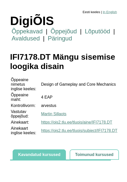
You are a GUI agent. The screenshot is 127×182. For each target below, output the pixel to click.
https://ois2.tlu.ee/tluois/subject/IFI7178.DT (79, 130)
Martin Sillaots (53, 114)
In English (110, 12)
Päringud (60, 38)
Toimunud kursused (94, 154)
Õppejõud (63, 31)
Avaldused (26, 38)
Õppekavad (27, 31)
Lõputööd (97, 31)
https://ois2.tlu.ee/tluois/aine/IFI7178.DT (76, 122)
